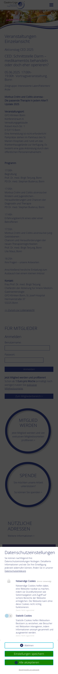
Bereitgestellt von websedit (29, 669)
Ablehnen (29, 645)
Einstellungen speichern (29, 654)
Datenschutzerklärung (15, 571)
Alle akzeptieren (29, 662)
